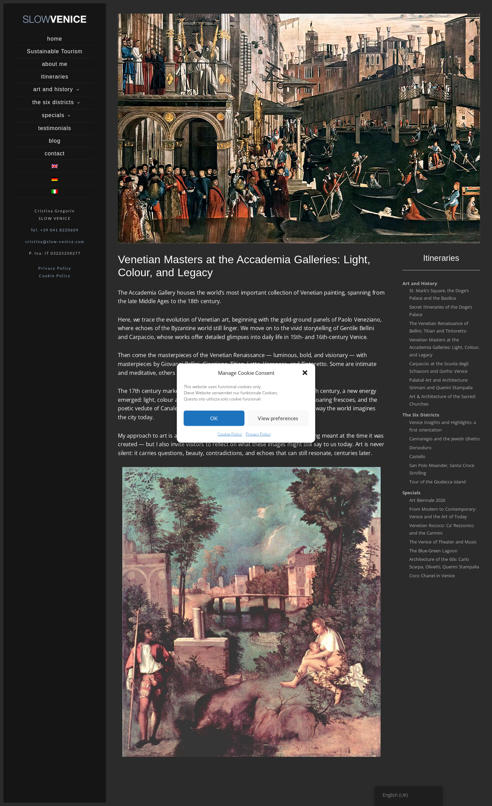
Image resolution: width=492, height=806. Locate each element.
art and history (53, 89)
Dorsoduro (420, 447)
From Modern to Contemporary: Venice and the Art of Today (442, 513)
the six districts (53, 102)
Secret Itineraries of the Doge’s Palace (440, 310)
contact (55, 153)
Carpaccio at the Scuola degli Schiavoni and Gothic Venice (438, 367)
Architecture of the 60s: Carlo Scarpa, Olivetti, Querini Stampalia (444, 563)
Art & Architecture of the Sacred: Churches (442, 400)
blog (54, 141)
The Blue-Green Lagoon (433, 551)
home (54, 39)
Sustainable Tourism (55, 51)
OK (214, 421)
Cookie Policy (230, 436)
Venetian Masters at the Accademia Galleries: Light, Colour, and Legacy (444, 347)
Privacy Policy (258, 436)
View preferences (278, 421)
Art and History (419, 283)
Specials (411, 493)
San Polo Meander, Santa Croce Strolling (441, 469)
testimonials (54, 128)
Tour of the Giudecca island (437, 482)
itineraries (54, 77)
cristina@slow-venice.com (54, 241)
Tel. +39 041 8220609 (55, 230)
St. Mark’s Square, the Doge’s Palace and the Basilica (439, 294)
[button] (305, 375)
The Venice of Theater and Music (443, 542)
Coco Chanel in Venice (432, 575)
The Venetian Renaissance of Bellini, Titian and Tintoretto (438, 327)
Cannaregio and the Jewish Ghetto (444, 439)
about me (55, 64)
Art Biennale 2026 (427, 500)
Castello (417, 456)
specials (53, 115)
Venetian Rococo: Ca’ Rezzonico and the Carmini (441, 529)
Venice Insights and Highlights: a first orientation (442, 426)
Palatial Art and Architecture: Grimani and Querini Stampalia (441, 384)
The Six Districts (420, 415)
